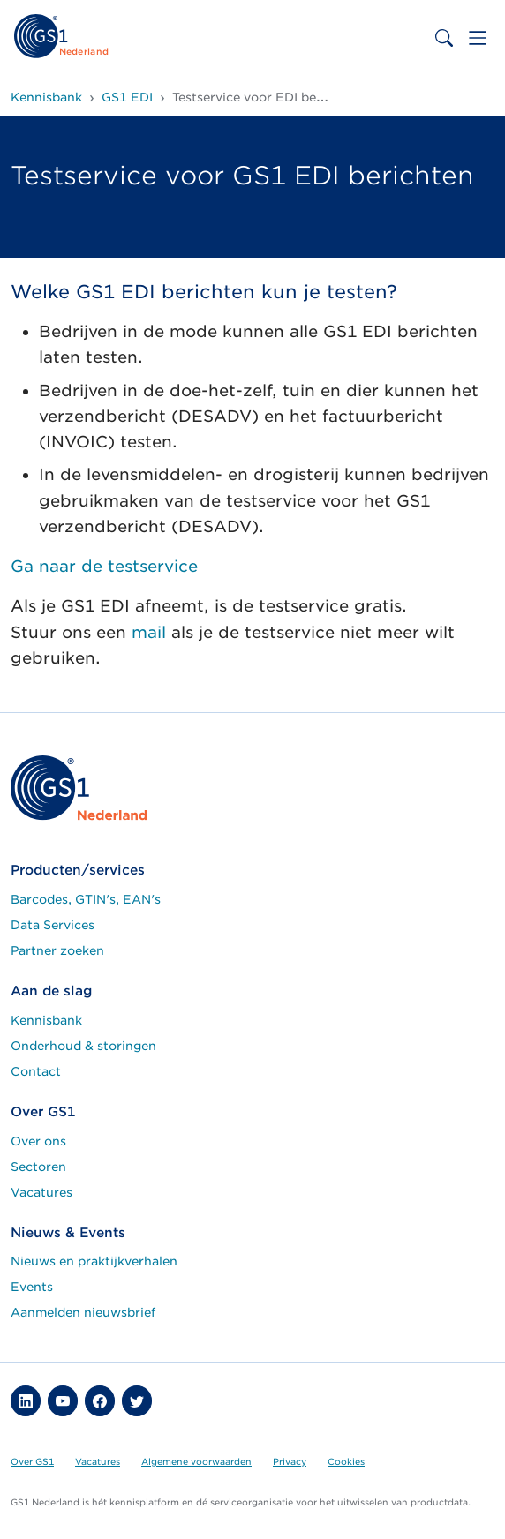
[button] (26, 1400)
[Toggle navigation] (477, 38)
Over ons (38, 1141)
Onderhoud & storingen (83, 1046)
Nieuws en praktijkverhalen (94, 1261)
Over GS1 (32, 1461)
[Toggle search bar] (444, 38)
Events (32, 1287)
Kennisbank (46, 1020)
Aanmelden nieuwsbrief (83, 1312)
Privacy (289, 1461)
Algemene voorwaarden (196, 1461)
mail (149, 632)
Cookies (346, 1461)
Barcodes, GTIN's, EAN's (86, 899)
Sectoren (38, 1167)
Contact (36, 1071)
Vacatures (41, 1192)
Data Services (52, 925)
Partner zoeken (57, 950)
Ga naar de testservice (104, 566)
